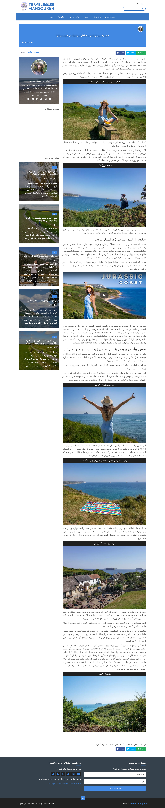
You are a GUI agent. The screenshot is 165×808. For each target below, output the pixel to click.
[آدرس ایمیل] (115, 774)
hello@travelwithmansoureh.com (64, 783)
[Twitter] (28, 99)
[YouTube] (50, 99)
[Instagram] (46, 99)
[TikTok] (41, 99)
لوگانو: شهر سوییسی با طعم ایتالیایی (42, 300)
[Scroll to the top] (83, 798)
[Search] (144, 9)
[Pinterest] (37, 99)
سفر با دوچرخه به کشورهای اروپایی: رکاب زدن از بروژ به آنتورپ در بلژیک (41, 341)
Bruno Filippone (139, 803)
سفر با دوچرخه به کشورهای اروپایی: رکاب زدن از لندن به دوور (41, 219)
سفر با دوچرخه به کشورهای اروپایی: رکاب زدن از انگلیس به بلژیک (41, 172)
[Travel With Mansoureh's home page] (37, 6)
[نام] (115, 781)
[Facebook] (33, 99)
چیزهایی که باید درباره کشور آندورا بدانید (40, 256)
